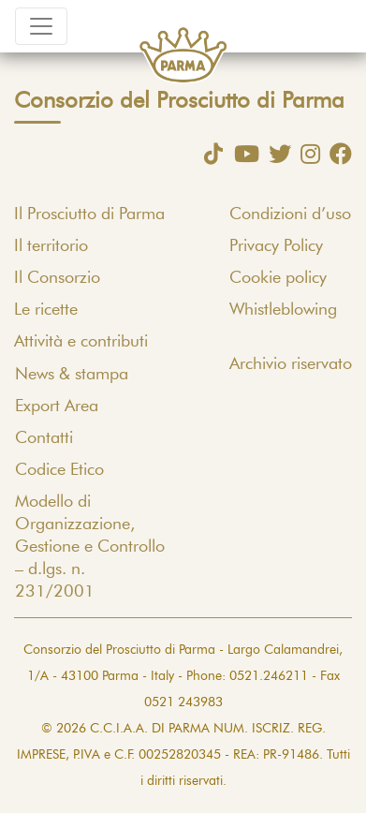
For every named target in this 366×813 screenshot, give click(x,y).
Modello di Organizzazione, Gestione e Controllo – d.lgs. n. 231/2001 (90, 547)
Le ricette (46, 310)
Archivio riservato (290, 364)
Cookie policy (278, 278)
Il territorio (51, 246)
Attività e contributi (81, 341)
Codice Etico (59, 470)
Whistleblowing (283, 310)
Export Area (56, 406)
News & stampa (71, 374)
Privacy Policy (276, 246)
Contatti (44, 438)
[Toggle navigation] (41, 26)
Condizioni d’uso (290, 214)
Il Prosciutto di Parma (89, 214)
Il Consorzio (57, 278)
